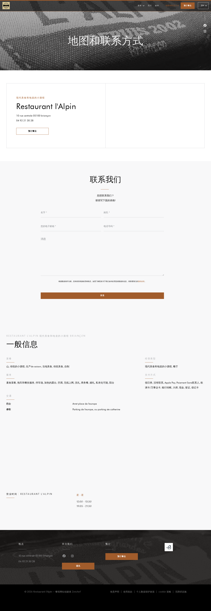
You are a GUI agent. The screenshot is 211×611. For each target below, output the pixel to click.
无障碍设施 (181, 592)
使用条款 (129, 592)
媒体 (157, 5)
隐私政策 (141, 281)
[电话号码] (134, 226)
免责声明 (116, 592)
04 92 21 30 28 (24, 120)
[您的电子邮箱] (71, 226)
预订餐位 (188, 5)
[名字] (71, 212)
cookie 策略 (167, 592)
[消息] (102, 255)
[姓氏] (134, 212)
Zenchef (76, 592)
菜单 (141, 5)
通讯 (78, 566)
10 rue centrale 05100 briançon (43, 115)
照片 (150, 5)
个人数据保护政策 (147, 592)
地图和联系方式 (172, 5)
